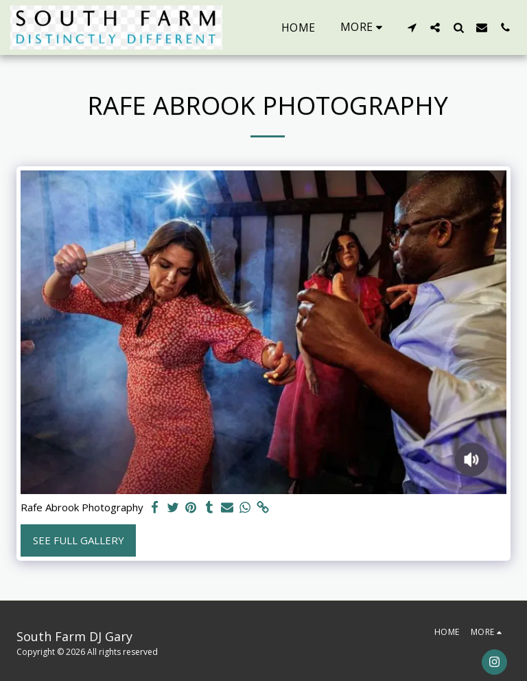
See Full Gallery (78, 540)
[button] (412, 27)
